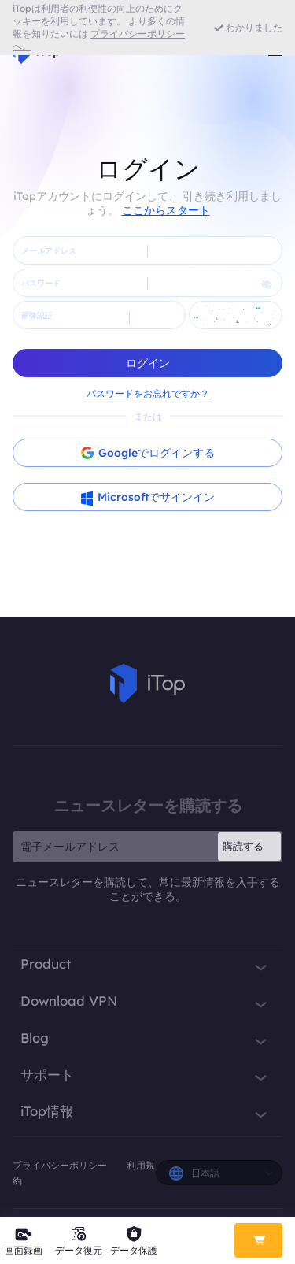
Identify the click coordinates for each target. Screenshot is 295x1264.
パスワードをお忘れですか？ (148, 393)
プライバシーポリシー (61, 1165)
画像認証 (37, 315)
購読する (243, 846)
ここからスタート (166, 210)
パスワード (41, 283)
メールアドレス (48, 251)
